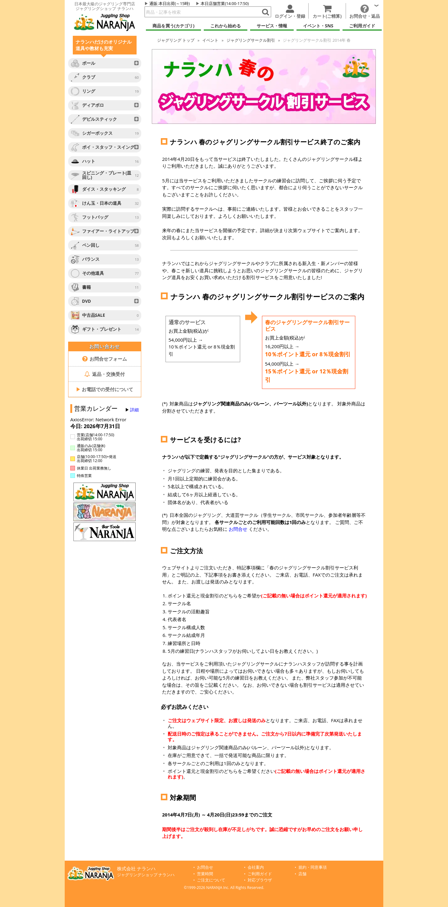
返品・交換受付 (104, 374)
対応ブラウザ (260, 880)
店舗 (302, 874)
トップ (175, 40)
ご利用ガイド (260, 874)
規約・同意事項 (312, 867)
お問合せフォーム (104, 359)
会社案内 (256, 867)
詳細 (134, 410)
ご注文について (211, 880)
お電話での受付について (104, 389)
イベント (210, 40)
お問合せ (238, 529)
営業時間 (205, 874)
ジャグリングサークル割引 (250, 40)
